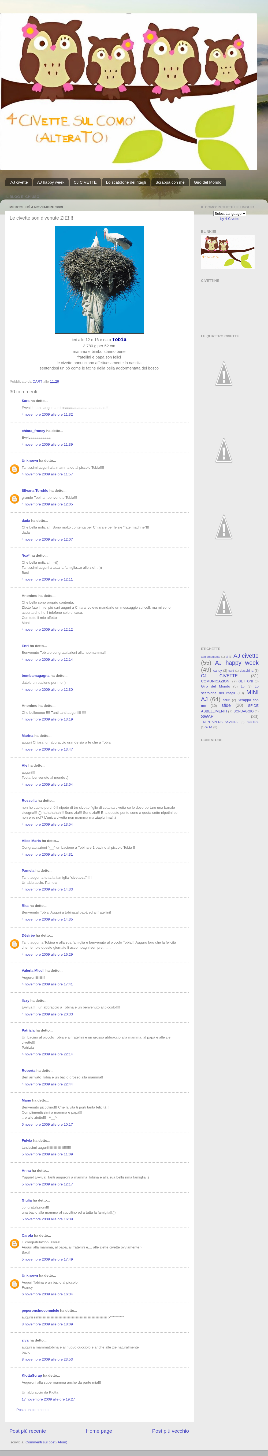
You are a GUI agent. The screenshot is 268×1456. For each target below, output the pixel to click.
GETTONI (246, 681)
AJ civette (19, 182)
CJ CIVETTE (85, 182)
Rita (25, 906)
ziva (25, 1340)
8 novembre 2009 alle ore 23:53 (47, 1359)
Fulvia (27, 1141)
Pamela (28, 871)
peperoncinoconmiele (40, 1311)
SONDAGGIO (244, 711)
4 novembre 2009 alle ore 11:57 (47, 474)
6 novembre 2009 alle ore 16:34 (47, 1294)
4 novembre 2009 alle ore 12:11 (47, 579)
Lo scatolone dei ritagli (126, 182)
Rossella (29, 801)
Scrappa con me (170, 182)
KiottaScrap (32, 1375)
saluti (226, 700)
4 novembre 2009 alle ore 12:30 (47, 690)
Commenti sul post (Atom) (46, 1442)
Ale (24, 765)
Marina (28, 736)
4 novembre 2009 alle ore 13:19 (47, 719)
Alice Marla (31, 841)
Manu (26, 1100)
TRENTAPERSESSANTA (219, 722)
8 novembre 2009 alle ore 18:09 (47, 1324)
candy (217, 670)
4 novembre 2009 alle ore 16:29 (47, 954)
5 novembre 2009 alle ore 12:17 (47, 1184)
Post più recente (27, 1431)
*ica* (25, 555)
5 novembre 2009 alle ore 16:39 (47, 1219)
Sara (25, 401)
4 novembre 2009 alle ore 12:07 (47, 539)
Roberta (28, 1071)
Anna (26, 1171)
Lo (243, 686)
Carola (27, 1235)
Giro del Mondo (208, 182)
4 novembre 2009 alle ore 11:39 (47, 444)
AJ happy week (51, 182)
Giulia (27, 1200)
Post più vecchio (170, 1431)
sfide (226, 705)
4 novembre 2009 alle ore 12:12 (47, 629)
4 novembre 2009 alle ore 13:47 (47, 749)
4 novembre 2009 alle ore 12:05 (47, 504)
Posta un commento (32, 1410)
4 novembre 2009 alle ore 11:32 (47, 414)
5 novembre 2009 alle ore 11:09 (47, 1154)
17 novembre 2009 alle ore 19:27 (48, 1399)
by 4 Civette (229, 219)
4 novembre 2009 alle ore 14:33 (47, 889)
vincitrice (253, 722)
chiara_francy (33, 431)
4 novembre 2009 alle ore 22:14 (47, 1054)
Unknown (30, 461)
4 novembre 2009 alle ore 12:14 (47, 659)
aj (227, 656)
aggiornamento (210, 656)
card (231, 670)
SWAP (207, 716)
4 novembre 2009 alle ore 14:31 (47, 854)
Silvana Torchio (35, 491)
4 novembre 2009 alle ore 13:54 (47, 784)
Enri (25, 646)
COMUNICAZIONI (215, 681)
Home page (99, 1431)
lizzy (25, 1001)
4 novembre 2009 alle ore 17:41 (47, 984)
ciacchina (247, 670)
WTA (208, 727)
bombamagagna (36, 676)
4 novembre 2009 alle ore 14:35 (47, 919)
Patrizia (28, 1030)
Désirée (28, 935)
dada (26, 521)
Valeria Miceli (33, 971)
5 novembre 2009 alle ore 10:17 (47, 1124)
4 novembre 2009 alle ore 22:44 (47, 1084)
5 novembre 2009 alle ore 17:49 (47, 1259)
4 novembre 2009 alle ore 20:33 (47, 1014)
